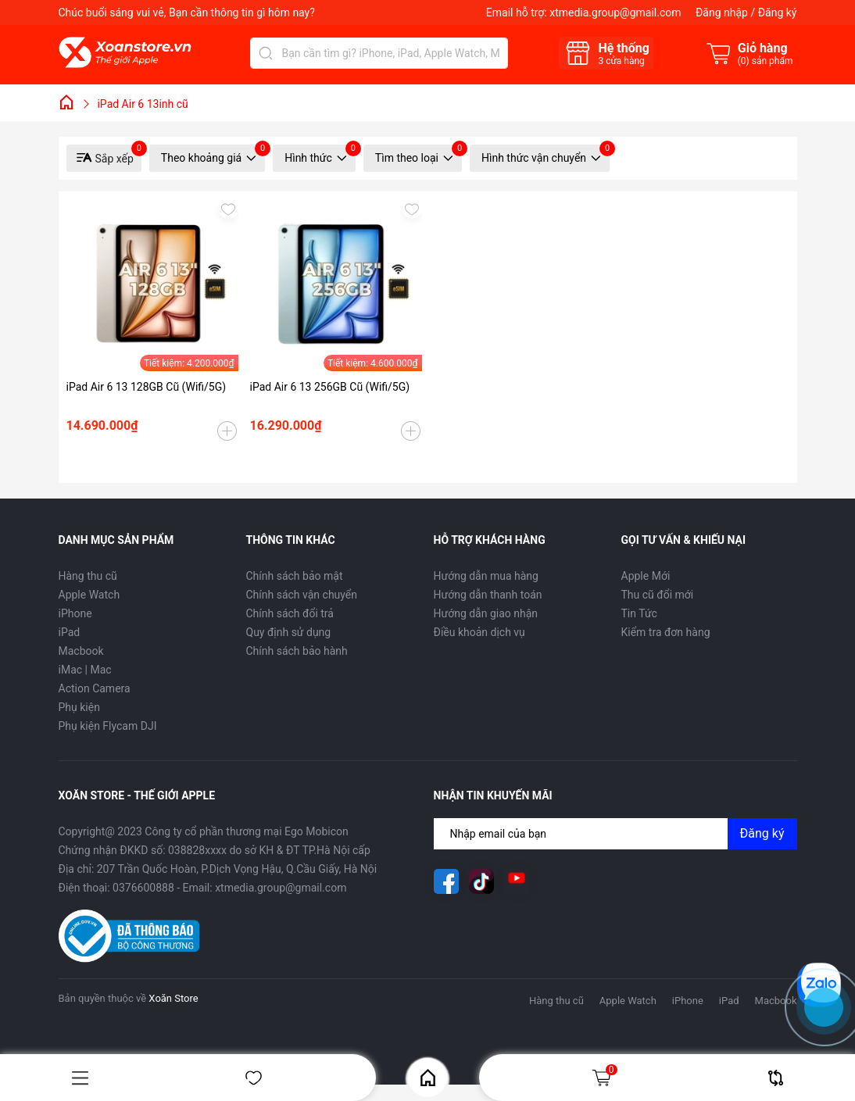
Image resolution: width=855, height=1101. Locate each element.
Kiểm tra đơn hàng (665, 632)
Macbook (81, 651)
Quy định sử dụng (288, 632)
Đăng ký (777, 12)
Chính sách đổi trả (290, 613)
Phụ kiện (79, 707)
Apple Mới (646, 576)
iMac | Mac (85, 669)
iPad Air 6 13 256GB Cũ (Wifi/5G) (330, 387)
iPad (69, 632)
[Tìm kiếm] (265, 53)
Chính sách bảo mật (294, 576)
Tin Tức (639, 613)
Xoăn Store (173, 998)
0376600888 (143, 887)
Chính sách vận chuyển (302, 594)
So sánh (776, 1078)
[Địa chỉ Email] (615, 833)
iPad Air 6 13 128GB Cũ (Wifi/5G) (146, 387)
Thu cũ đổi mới (657, 594)
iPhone (75, 613)
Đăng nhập (722, 12)
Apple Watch (89, 594)
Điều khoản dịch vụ (479, 632)
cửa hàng (621, 60)
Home (428, 1078)
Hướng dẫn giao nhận (486, 613)
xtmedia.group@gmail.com (615, 12)
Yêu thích (254, 1078)
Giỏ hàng (604, 1077)
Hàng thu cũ (88, 576)
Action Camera (95, 688)
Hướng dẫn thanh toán (488, 594)
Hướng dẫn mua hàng (486, 576)
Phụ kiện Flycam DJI (108, 726)
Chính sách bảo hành (297, 651)
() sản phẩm (765, 60)
